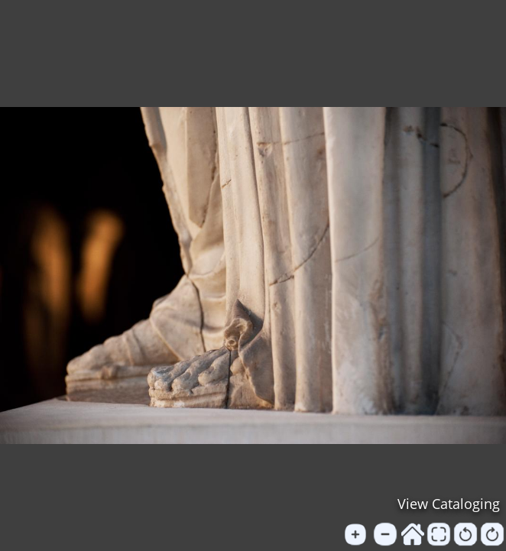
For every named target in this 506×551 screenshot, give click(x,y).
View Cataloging (448, 503)
